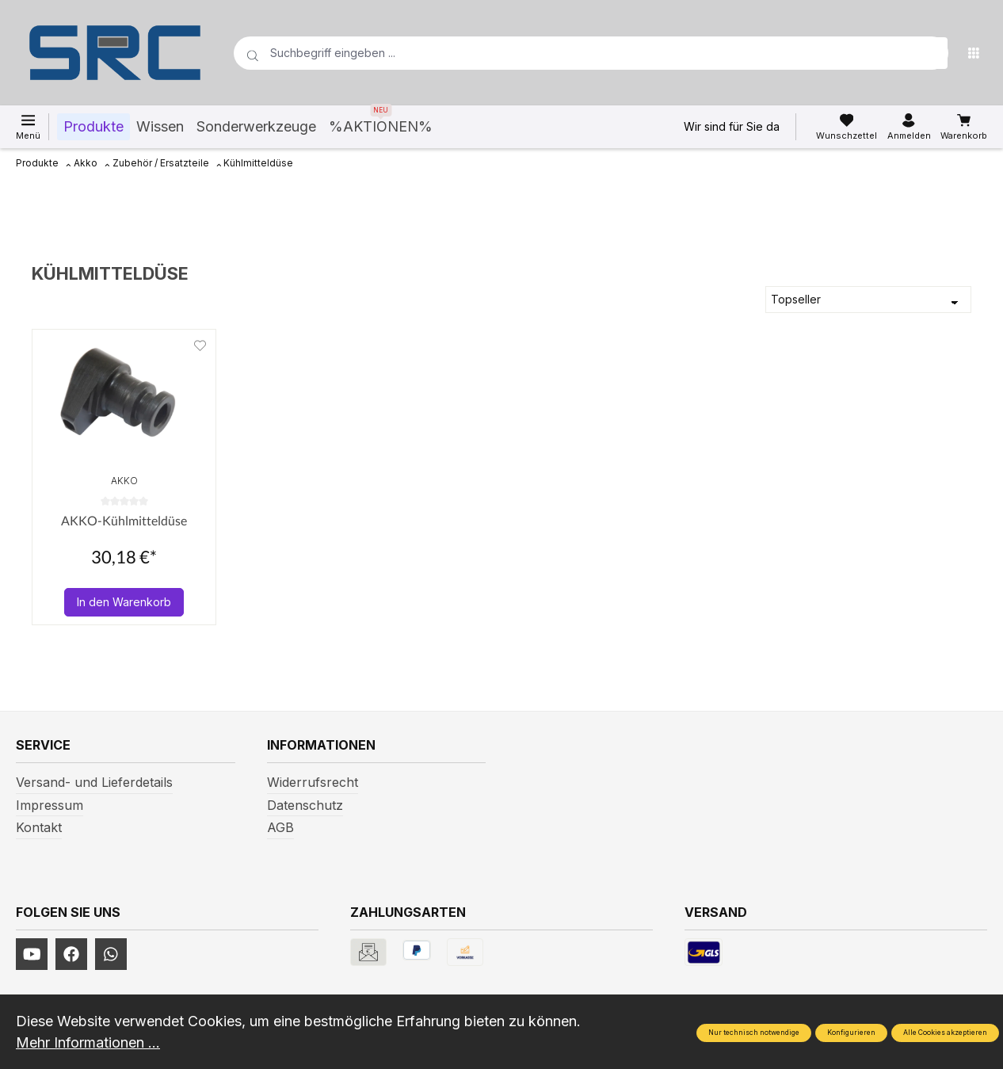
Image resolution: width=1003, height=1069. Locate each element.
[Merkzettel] (846, 126)
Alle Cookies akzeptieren (945, 1033)
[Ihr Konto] (909, 126)
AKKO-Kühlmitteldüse (124, 520)
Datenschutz (305, 805)
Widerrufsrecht (312, 782)
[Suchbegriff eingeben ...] (566, 53)
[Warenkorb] (963, 126)
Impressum (49, 805)
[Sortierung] (868, 299)
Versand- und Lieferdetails (94, 782)
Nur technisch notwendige (753, 1033)
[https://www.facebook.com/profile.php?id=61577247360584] (71, 954)
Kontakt (39, 827)
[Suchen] (932, 53)
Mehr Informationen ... (88, 1042)
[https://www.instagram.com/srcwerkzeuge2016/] (111, 954)
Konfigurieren (851, 1033)
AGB (280, 827)
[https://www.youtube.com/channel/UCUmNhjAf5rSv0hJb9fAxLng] (32, 954)
